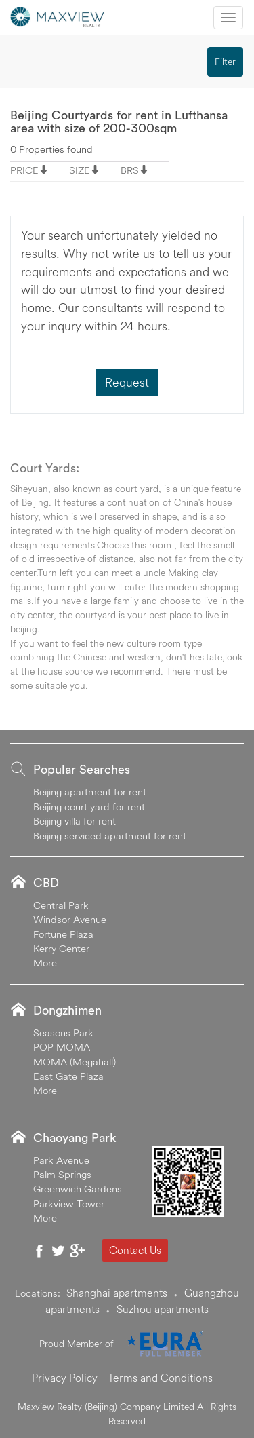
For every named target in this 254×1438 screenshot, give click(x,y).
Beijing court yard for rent (89, 806)
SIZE (79, 170)
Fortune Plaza (63, 934)
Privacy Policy (65, 1377)
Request (127, 382)
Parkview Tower (68, 1203)
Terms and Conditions (160, 1377)
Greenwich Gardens (77, 1188)
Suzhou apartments (163, 1309)
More (45, 962)
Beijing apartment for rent (89, 791)
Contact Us (135, 1250)
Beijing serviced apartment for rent (109, 835)
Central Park (61, 904)
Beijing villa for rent (74, 820)
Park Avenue (61, 1160)
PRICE (24, 170)
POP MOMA (61, 1046)
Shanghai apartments (116, 1293)
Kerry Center (61, 948)
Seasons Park (63, 1032)
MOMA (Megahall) (74, 1061)
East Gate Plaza (68, 1076)
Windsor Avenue (69, 919)
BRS (130, 170)
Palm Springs (62, 1174)
